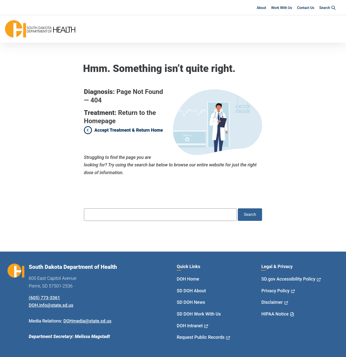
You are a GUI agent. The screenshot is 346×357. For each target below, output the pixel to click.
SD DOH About (191, 290)
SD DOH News (191, 302)
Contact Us (305, 8)
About (261, 8)
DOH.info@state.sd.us (51, 305)
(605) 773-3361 (44, 297)
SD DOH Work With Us (199, 314)
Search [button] (327, 8)
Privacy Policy (275, 290)
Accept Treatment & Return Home (128, 130)
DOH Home (188, 279)
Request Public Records (201, 337)
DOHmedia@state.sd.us (87, 321)
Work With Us (281, 8)
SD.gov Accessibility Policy (288, 279)
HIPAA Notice (275, 314)
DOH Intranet (190, 325)
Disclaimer (272, 302)
